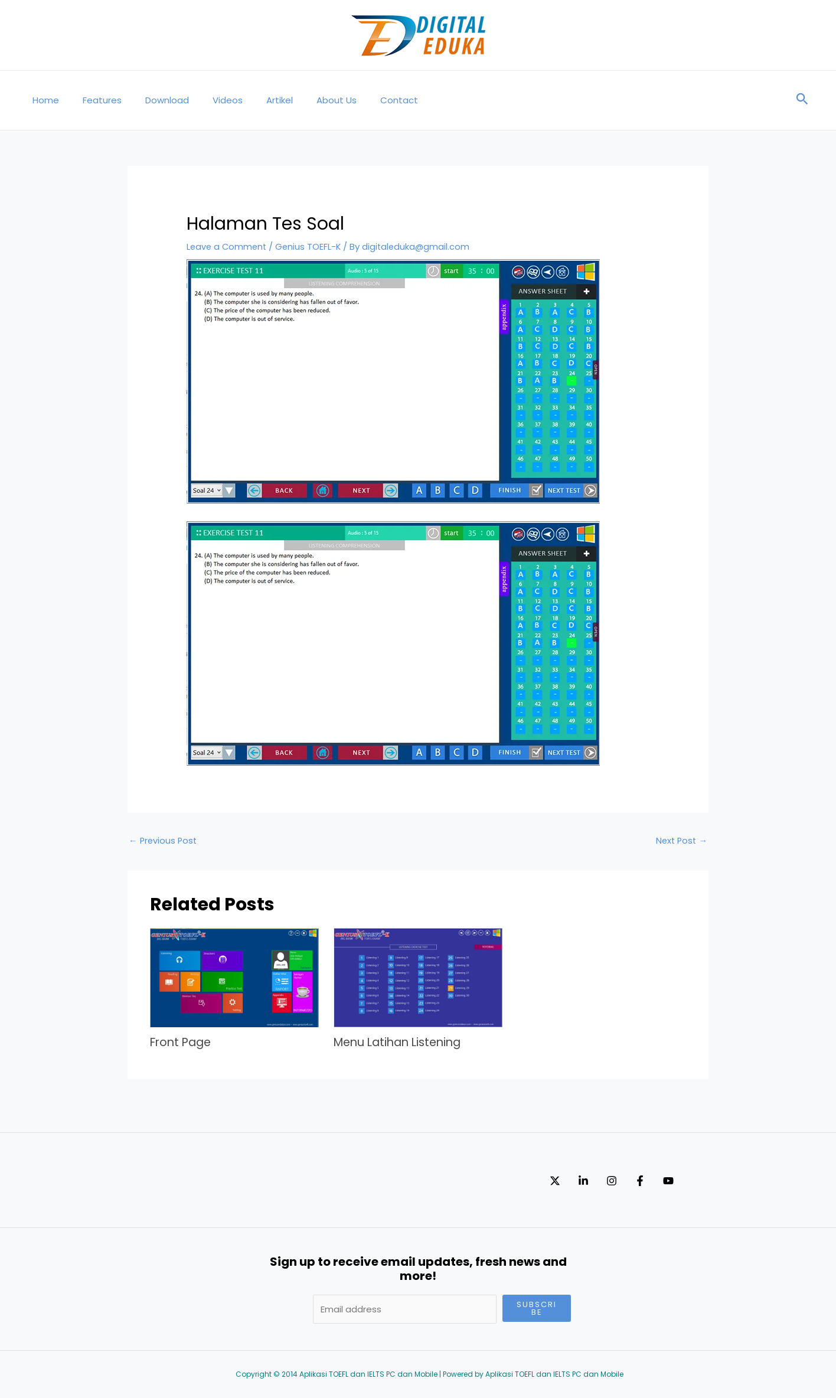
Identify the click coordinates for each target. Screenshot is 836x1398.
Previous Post (164, 841)
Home (43, 100)
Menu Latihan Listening (401, 1042)
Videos (207, 100)
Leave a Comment (228, 246)
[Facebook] (675, 1180)
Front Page (182, 1042)
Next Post (680, 841)
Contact (361, 100)
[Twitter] (555, 1180)
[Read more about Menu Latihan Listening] (418, 977)
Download (152, 100)
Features (93, 100)
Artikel (253, 100)
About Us (304, 100)
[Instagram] (635, 1180)
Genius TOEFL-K (311, 246)
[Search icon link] (802, 100)
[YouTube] (715, 1180)
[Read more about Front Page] (234, 977)
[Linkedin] (595, 1180)
